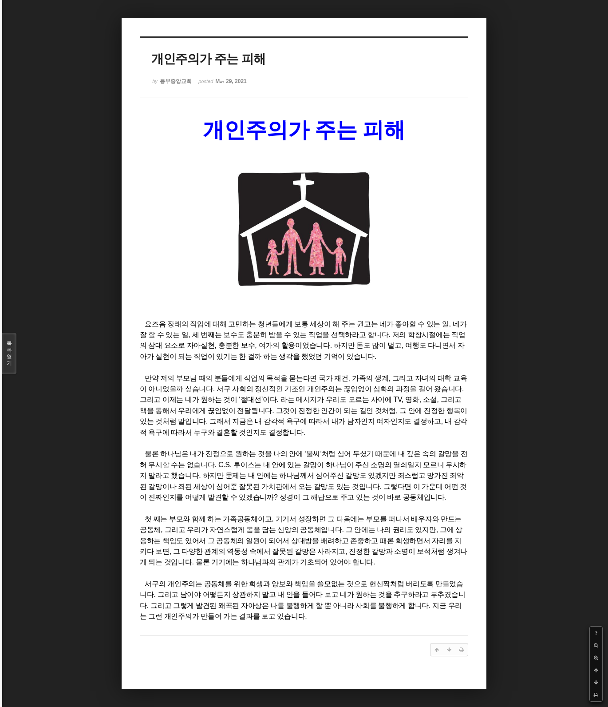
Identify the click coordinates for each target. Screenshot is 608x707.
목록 (9, 353)
